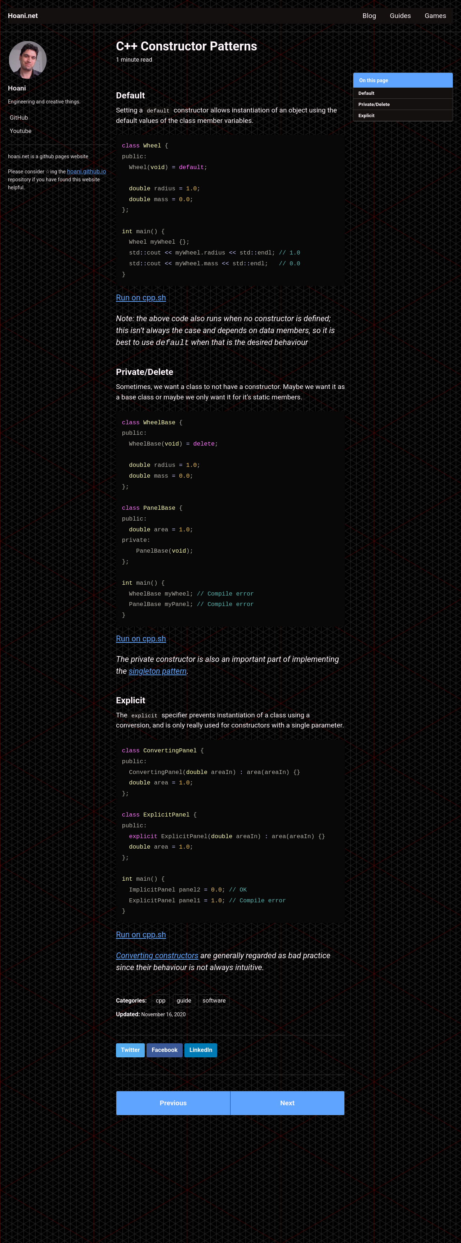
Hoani (18, 87)
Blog (356, 16)
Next (287, 1149)
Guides (392, 16)
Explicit (368, 118)
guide (184, 1043)
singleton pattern (158, 694)
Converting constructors (157, 996)
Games (432, 16)
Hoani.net (25, 16)
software (214, 1043)
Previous (173, 1149)
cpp (160, 1043)
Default (368, 93)
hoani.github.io (27, 185)
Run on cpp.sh (141, 302)
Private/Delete (376, 106)
